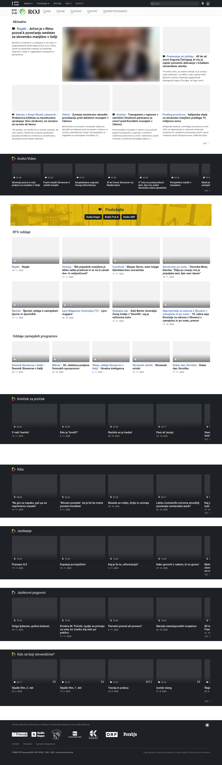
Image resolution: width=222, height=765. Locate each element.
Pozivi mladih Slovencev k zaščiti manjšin (56, 184)
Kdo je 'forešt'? (69, 432)
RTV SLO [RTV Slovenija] (15, 3)
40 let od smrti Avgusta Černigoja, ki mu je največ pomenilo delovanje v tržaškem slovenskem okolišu (186, 61)
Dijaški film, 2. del (22, 687)
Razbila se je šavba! (120, 432)
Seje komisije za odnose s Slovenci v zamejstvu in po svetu (185, 312)
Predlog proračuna (174, 114)
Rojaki (23, 11)
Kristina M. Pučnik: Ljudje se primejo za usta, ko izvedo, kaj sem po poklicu (82, 629)
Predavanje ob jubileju (180, 56)
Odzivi (66, 114)
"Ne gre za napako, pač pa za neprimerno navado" (29, 504)
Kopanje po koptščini (73, 564)
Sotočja (66, 266)
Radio (28, 4)
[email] (207, 725)
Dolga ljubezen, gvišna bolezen (30, 626)
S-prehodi (118, 266)
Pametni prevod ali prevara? (125, 626)
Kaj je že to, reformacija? (123, 564)
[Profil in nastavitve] (208, 3)
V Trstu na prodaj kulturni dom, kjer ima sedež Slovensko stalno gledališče (152, 185)
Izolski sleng (164, 687)
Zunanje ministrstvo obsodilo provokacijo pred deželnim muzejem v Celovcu (85, 118)
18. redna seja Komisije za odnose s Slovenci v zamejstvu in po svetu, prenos (186, 317)
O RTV (80, 4)
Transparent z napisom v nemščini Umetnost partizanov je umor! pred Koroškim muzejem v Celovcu (135, 119)
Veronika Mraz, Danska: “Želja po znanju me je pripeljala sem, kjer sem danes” (185, 270)
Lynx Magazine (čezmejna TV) (80, 310)
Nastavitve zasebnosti (165, 752)
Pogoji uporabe (149, 752)
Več (68, 4)
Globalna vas (120, 310)
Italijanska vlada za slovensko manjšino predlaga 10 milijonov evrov (185, 118)
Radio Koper (93, 216)
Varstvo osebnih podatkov (200, 752)
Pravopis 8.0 (19, 564)
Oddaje (68, 11)
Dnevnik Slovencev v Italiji (27, 365)
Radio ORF (129, 216)
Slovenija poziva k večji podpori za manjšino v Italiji (26, 184)
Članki (55, 11)
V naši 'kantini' (20, 432)
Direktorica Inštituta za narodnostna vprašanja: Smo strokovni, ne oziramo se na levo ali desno (35, 121)
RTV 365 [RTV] (57, 4)
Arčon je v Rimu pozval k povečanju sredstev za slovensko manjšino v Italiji (34, 33)
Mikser (56, 365)
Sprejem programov (123, 11)
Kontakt (100, 11)
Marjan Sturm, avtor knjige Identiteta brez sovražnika (135, 268)
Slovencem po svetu (175, 266)
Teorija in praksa (118, 687)
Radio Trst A (112, 216)
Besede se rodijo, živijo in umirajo (128, 502)
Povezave (83, 11)
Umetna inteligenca (112, 368)
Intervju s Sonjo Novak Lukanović (36, 114)
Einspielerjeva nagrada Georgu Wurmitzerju (87, 184)
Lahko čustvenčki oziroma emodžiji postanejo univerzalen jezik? (177, 504)
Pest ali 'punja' (165, 432)
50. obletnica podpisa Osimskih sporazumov (70, 367)
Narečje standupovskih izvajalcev (176, 626)
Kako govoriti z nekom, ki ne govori (177, 564)
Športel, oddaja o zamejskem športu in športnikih (35, 312)
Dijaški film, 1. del (70, 687)
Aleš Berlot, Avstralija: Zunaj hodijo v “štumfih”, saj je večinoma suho (134, 314)
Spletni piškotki (182, 752)
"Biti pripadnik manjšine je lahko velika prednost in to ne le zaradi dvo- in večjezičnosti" (85, 270)
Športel (16, 310)
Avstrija (121, 114)
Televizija (43, 4)
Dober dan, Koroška (185, 365)
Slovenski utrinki (143, 365)
